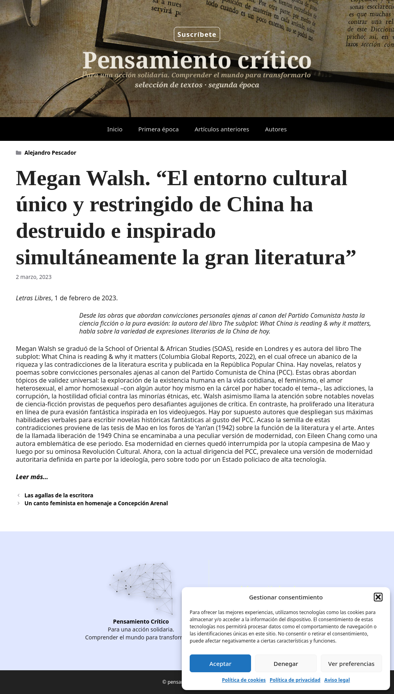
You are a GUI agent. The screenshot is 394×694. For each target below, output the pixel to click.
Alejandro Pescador (50, 152)
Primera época (158, 129)
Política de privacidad (295, 680)
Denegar (286, 663)
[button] (378, 597)
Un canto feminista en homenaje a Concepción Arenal (96, 503)
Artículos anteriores (221, 129)
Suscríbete (197, 34)
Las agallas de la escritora (59, 495)
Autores (276, 129)
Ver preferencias (351, 663)
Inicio (114, 129)
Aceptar (220, 663)
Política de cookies (244, 680)
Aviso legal (337, 680)
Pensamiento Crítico (141, 621)
